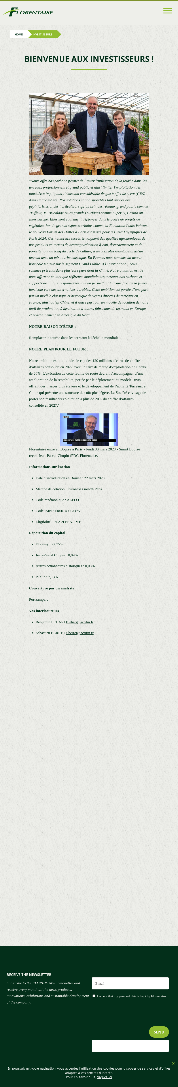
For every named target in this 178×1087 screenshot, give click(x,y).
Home (19, 34)
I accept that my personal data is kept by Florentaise (131, 996)
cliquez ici (104, 1077)
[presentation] (135, 1021)
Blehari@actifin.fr (79, 622)
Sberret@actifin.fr (80, 633)
